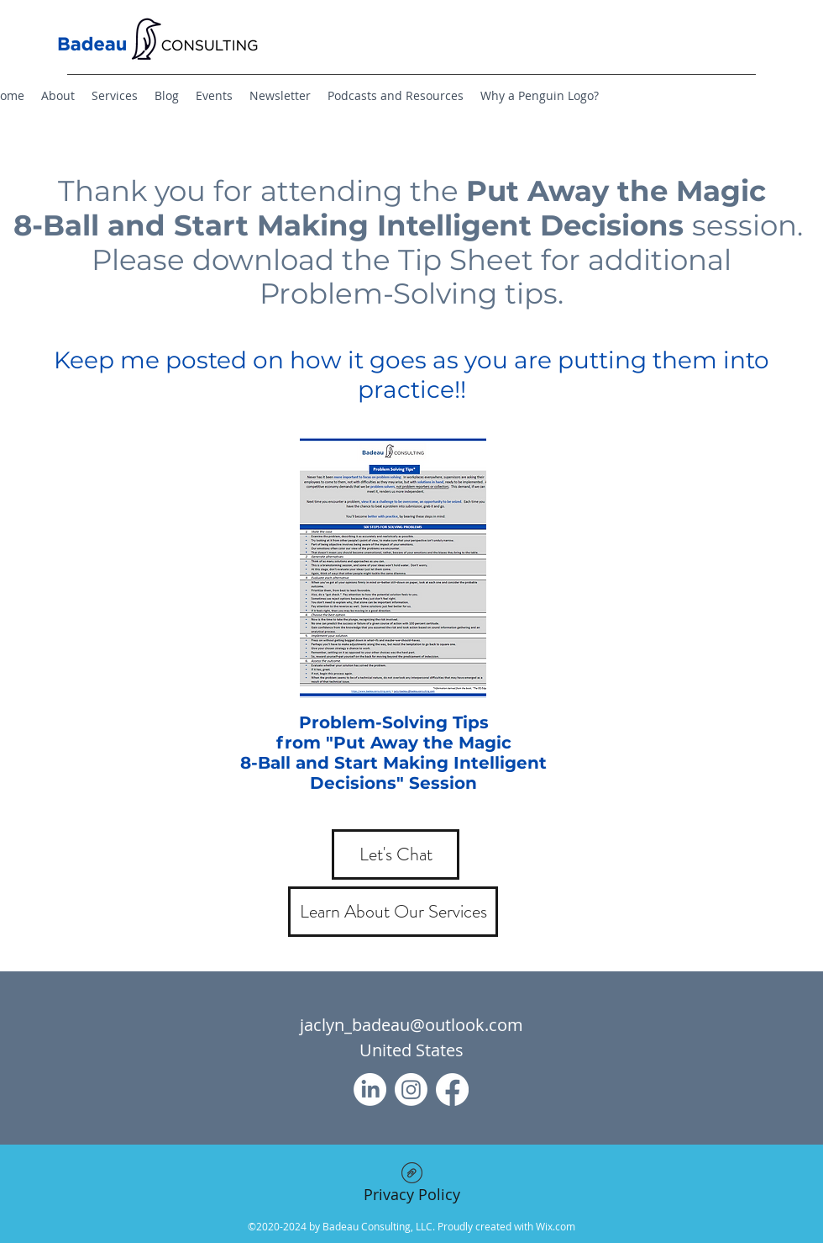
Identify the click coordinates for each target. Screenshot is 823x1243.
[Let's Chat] (395, 854)
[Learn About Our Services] (393, 911)
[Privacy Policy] (411, 1186)
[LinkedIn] (370, 1089)
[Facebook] (452, 1089)
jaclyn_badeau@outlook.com (411, 1024)
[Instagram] (411, 1089)
